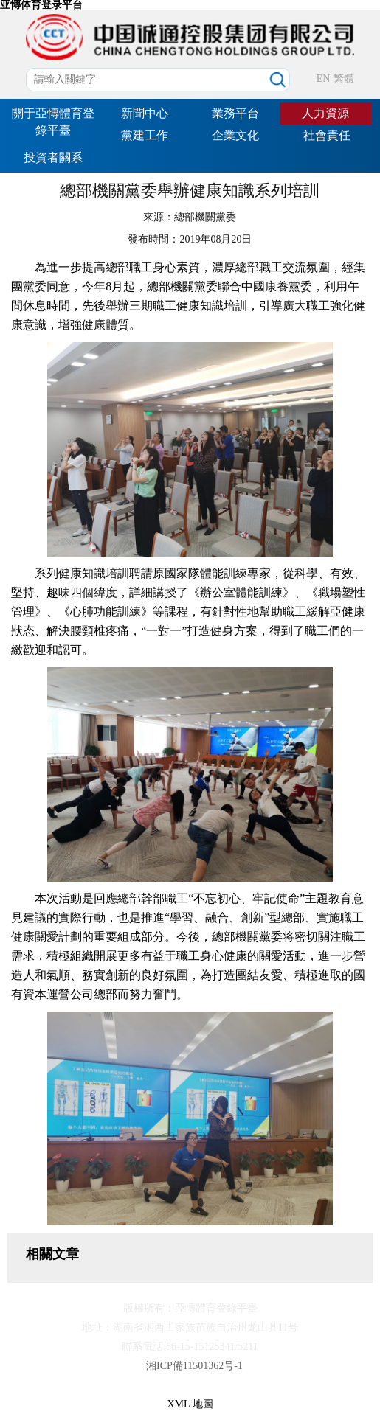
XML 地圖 (190, 1404)
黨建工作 (144, 135)
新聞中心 (144, 113)
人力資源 (325, 113)
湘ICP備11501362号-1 (194, 1365)
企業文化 (235, 135)
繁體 (344, 78)
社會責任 (326, 135)
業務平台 (235, 113)
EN (324, 78)
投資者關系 (53, 157)
